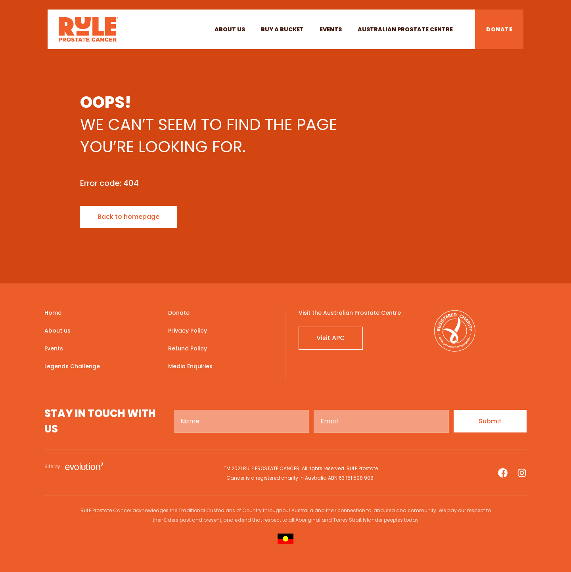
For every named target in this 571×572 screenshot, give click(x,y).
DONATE (499, 29)
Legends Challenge (72, 366)
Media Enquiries (190, 366)
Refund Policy (187, 348)
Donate (179, 313)
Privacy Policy (187, 331)
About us (230, 29)
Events (331, 29)
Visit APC (330, 337)
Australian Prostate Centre (405, 29)
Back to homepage (128, 216)
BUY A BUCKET (282, 29)
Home (52, 313)
